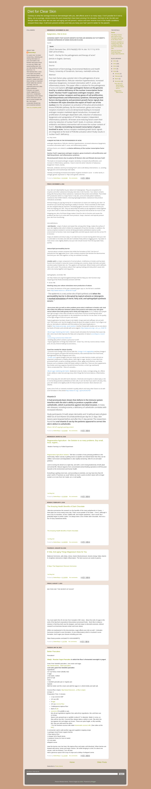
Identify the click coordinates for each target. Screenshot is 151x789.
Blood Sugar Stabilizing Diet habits (58, 332)
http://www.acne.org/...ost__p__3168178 (93, 328)
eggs (53, 701)
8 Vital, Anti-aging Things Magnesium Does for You (67, 552)
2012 (115, 61)
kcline (81, 781)
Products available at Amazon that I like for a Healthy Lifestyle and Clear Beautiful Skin (117, 45)
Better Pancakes (53, 651)
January (117, 73)
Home (72, 762)
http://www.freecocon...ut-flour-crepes (73, 690)
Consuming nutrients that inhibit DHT (60, 338)
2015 (115, 68)
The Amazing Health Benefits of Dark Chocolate (65, 506)
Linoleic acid (52, 357)
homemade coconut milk (83, 725)
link (52, 727)
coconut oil (54, 711)
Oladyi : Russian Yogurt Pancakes (59, 659)
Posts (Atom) (59, 766)
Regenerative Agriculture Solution (58, 454)
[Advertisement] (117, 127)
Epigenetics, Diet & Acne (57, 34)
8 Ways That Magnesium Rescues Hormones (61, 566)
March (117, 78)
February (117, 76)
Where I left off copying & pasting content (60, 427)
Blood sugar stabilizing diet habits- (59, 371)
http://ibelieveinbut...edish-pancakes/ (59, 665)
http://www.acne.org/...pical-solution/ (64, 326)
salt (57, 708)
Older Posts (102, 762)
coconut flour (60, 704)
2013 (115, 63)
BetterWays (32, 52)
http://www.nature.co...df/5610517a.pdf (63, 290)
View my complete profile (34, 107)
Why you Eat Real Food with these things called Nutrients (117, 52)
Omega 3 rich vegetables (86, 351)
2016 (115, 71)
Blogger (93, 781)
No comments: (73, 178)
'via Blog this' (51, 493)
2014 (115, 66)
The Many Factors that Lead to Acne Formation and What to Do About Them (117, 37)
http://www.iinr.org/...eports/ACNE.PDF (78, 390)
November (118, 81)
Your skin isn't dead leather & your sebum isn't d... (119, 86)
